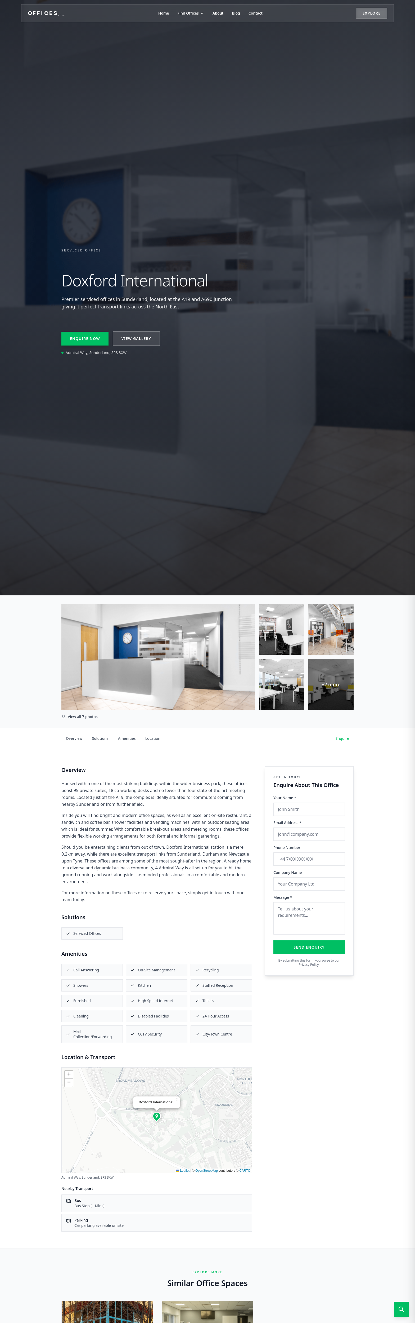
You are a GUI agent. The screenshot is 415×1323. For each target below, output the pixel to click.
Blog (236, 13)
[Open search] (401, 1309)
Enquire (342, 738)
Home (163, 13)
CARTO (244, 1170)
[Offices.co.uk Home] (46, 13)
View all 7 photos (79, 716)
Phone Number (286, 847)
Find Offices (191, 13)
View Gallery (136, 338)
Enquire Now (85, 338)
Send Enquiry (309, 947)
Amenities (127, 738)
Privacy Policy (309, 964)
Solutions (100, 738)
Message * (282, 897)
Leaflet (183, 1170)
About (218, 13)
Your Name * (284, 797)
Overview (74, 738)
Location (152, 738)
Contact (256, 13)
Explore (372, 13)
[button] (156, 1116)
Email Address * (287, 822)
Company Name (287, 872)
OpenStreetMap (206, 1170)
